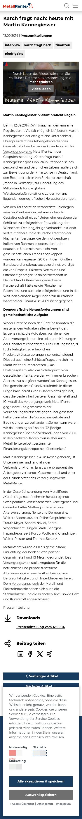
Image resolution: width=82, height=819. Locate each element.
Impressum (63, 804)
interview (12, 45)
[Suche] (66, 5)
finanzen (63, 45)
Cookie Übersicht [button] (23, 804)
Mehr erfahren (41, 82)
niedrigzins (14, 54)
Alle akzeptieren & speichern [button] (41, 781)
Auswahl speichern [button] (41, 795)
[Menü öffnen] (75, 5)
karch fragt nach (37, 45)
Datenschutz (45, 804)
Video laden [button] (41, 89)
